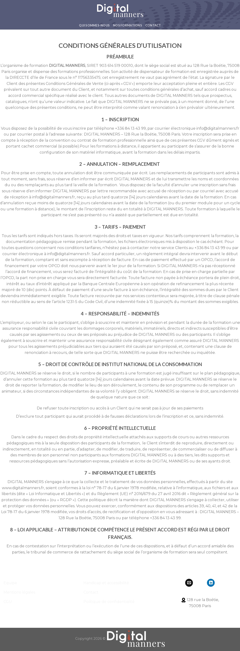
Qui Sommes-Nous (94, 25)
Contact (153, 25)
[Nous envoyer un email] (189, 583)
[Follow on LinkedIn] (211, 583)
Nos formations (127, 25)
